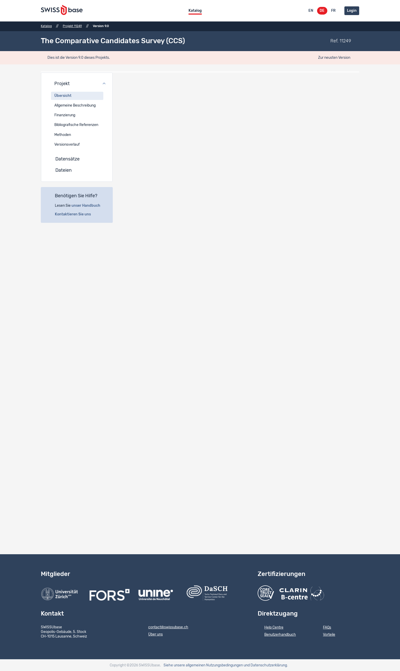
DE (322, 11)
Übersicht (62, 95)
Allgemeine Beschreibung (75, 105)
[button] (76, 83)
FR (333, 11)
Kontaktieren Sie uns (75, 213)
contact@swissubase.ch (165, 626)
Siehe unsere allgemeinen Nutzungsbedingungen (203, 664)
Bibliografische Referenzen (76, 124)
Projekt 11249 (72, 26)
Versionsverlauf (67, 144)
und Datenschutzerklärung (265, 664)
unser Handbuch (88, 205)
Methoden (62, 134)
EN (310, 11)
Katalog (195, 11)
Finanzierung (64, 115)
